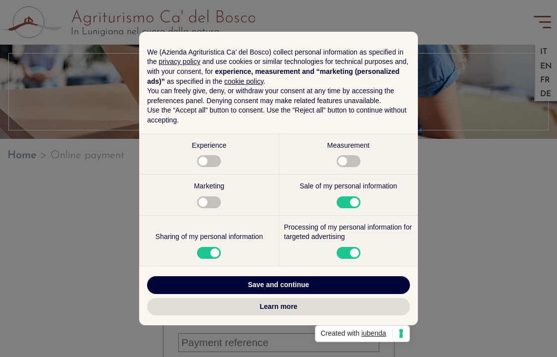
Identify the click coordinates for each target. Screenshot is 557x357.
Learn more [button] (278, 306)
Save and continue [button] (278, 285)
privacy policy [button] (180, 61)
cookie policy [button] (243, 81)
